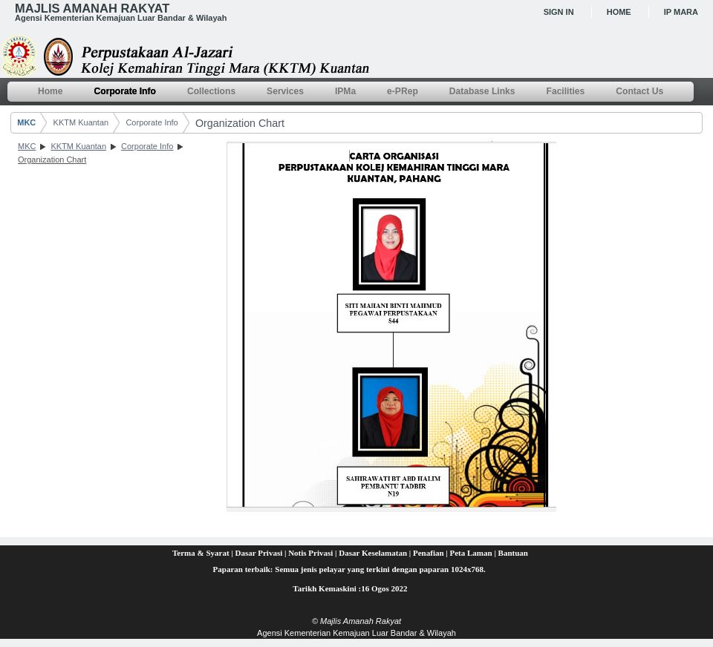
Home (619, 11)
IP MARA (681, 11)
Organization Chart (239, 123)
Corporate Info (152, 122)
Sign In (559, 11)
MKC (26, 122)
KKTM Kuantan (81, 122)
